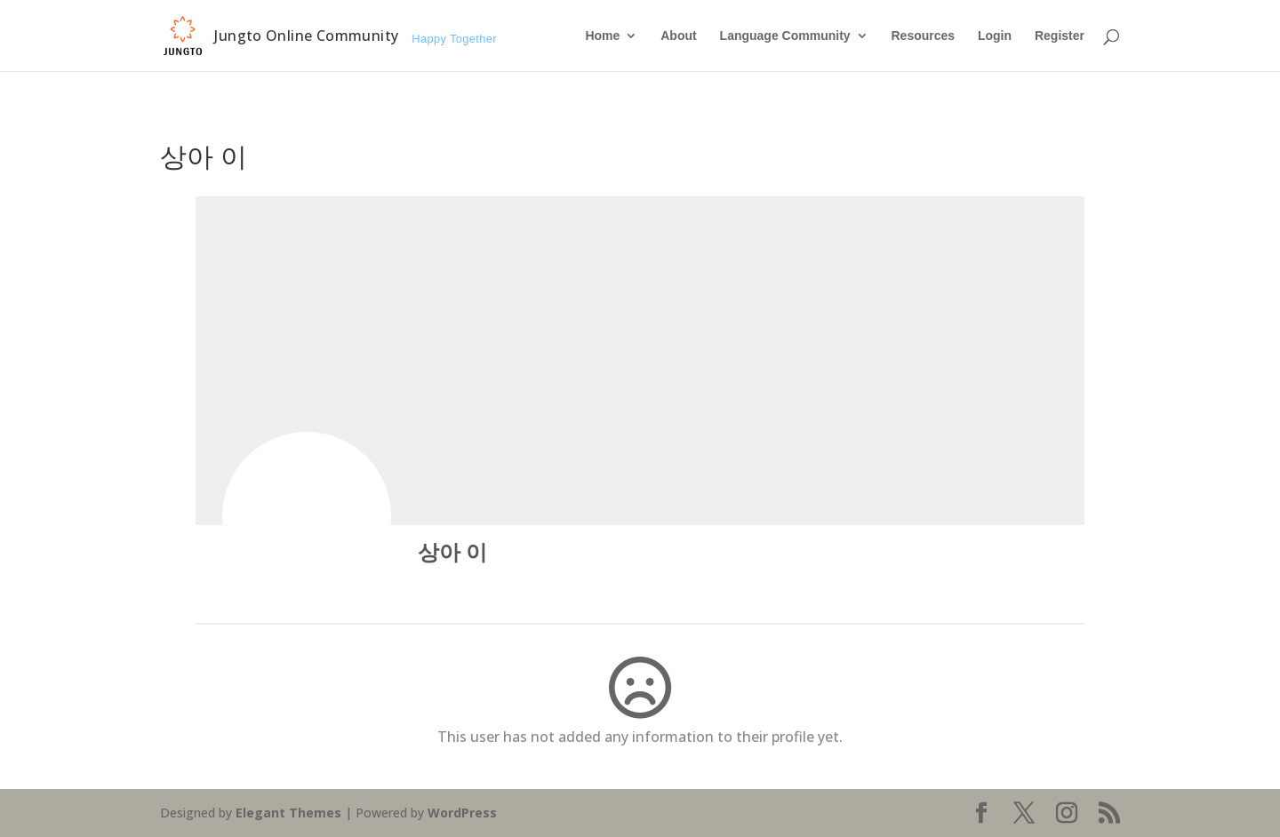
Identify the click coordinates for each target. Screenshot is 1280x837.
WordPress (462, 812)
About (678, 36)
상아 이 (452, 551)
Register (1059, 36)
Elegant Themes (288, 812)
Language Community (785, 36)
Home (602, 36)
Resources (923, 36)
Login (995, 36)
